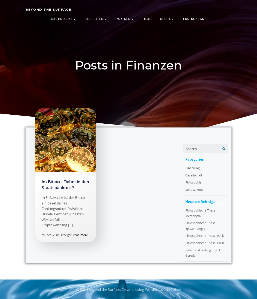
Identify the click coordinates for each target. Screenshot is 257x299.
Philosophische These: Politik (205, 243)
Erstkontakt (194, 19)
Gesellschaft (193, 175)
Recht (167, 19)
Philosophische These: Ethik (204, 236)
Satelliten (96, 19)
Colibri (176, 289)
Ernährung (192, 168)
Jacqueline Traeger (58, 235)
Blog (147, 19)
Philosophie (193, 182)
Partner (125, 19)
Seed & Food (194, 190)
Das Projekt (63, 19)
